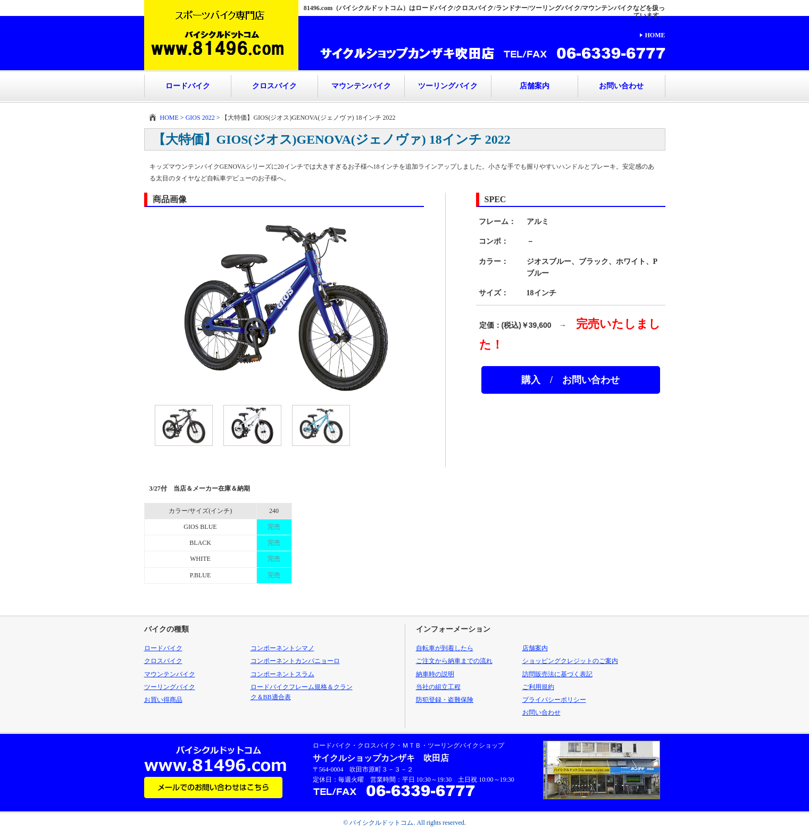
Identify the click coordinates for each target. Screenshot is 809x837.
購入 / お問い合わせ (570, 380)
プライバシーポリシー (554, 699)
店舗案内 (534, 86)
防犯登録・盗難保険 (444, 699)
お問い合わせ (621, 86)
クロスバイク (274, 86)
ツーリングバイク (448, 86)
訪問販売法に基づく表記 (557, 674)
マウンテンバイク (361, 86)
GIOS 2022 (200, 117)
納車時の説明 (435, 674)
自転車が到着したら (444, 648)
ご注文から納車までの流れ (454, 661)
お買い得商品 (163, 699)
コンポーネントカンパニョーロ (295, 661)
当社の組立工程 (438, 687)
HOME (655, 35)
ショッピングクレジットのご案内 (570, 661)
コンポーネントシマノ (282, 648)
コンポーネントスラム (282, 674)
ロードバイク (187, 86)
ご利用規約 (538, 687)
